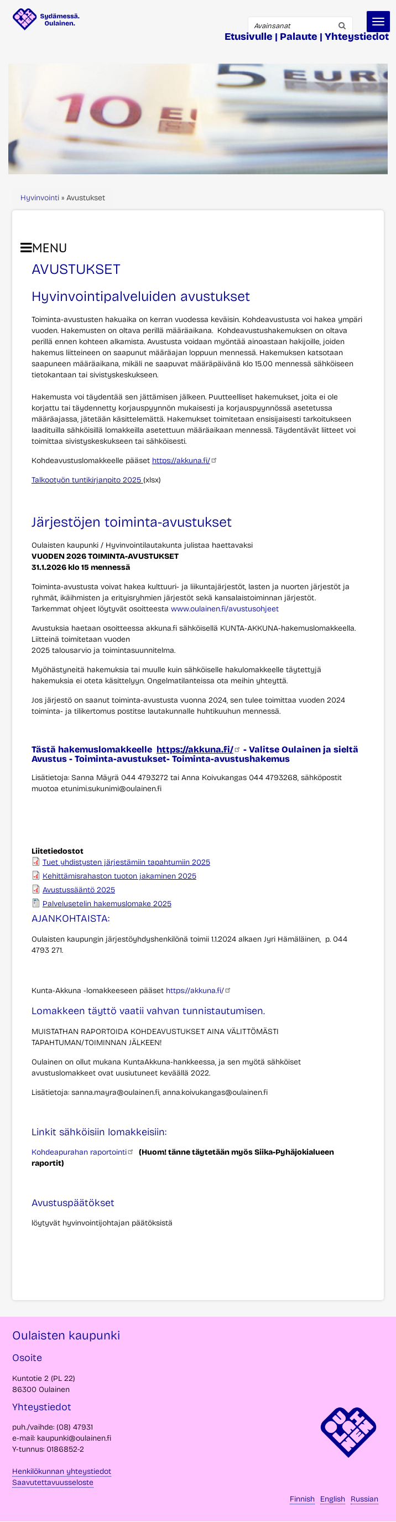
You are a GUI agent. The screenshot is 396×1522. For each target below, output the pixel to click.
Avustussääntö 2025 (79, 890)
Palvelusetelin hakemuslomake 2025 (107, 903)
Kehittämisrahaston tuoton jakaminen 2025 (119, 876)
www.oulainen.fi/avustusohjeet (225, 609)
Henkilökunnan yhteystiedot (61, 1471)
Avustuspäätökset (73, 1203)
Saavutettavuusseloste (52, 1482)
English (332, 1499)
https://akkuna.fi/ (185, 460)
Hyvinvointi (39, 197)
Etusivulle (249, 36)
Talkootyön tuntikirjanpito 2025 (87, 480)
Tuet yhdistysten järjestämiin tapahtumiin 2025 (126, 862)
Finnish (302, 1499)
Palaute (298, 36)
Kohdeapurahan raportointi (83, 1152)
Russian (364, 1499)
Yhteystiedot (357, 36)
